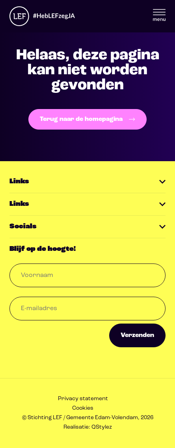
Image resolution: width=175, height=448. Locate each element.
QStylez (101, 427)
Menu (159, 15)
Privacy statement (83, 399)
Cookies (82, 408)
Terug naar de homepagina (87, 119)
